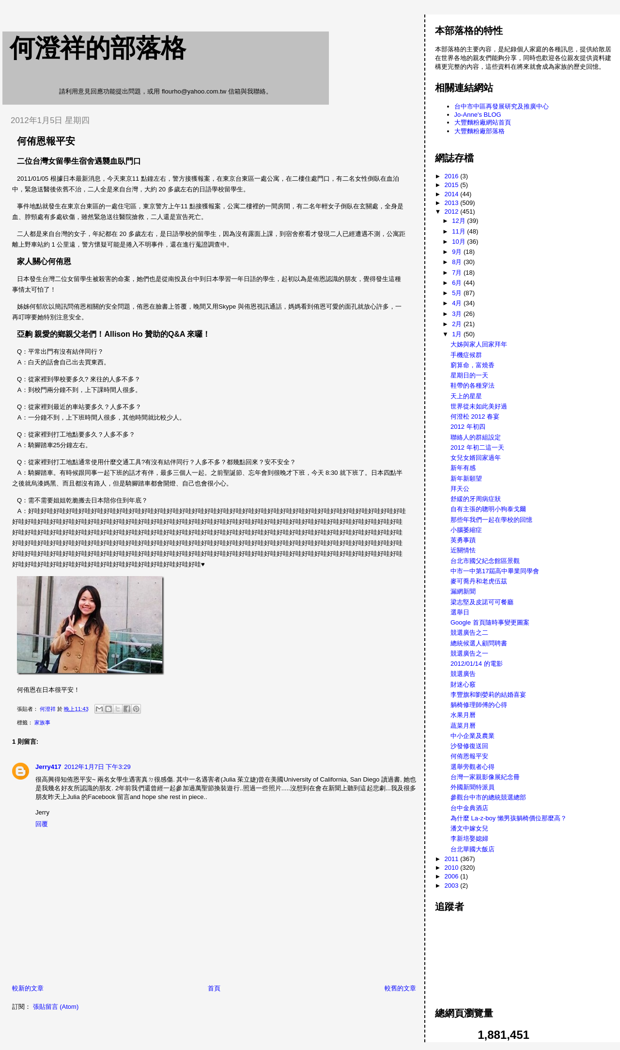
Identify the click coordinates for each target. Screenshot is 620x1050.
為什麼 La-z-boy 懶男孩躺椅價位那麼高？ (508, 818)
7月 (458, 272)
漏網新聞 (463, 591)
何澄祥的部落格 (98, 48)
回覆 (41, 824)
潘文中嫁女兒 (469, 828)
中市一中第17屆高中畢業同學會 (494, 571)
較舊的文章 (400, 988)
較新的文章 (28, 988)
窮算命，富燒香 (472, 365)
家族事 (42, 722)
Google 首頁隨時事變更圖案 (489, 622)
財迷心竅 (463, 684)
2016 (453, 176)
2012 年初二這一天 (477, 447)
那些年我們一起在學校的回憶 (491, 519)
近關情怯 (463, 550)
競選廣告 (463, 673)
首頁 (214, 988)
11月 (459, 231)
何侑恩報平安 (469, 756)
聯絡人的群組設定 (475, 437)
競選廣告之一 (469, 653)
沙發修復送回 (469, 746)
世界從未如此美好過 (478, 406)
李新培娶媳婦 (469, 838)
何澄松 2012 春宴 (474, 416)
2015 (453, 184)
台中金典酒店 (469, 808)
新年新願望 (466, 478)
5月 (458, 293)
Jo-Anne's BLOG (477, 114)
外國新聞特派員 (472, 787)
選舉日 (459, 612)
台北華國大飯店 (472, 849)
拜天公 (459, 488)
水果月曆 (463, 715)
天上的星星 (466, 396)
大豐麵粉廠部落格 (479, 131)
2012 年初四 (467, 426)
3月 (458, 313)
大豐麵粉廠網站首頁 (482, 122)
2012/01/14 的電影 (476, 663)
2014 (453, 194)
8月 (458, 262)
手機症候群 (466, 355)
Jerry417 (48, 766)
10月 (459, 241)
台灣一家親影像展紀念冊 (485, 777)
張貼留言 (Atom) (56, 1006)
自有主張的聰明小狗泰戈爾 (488, 509)
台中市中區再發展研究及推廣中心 (501, 106)
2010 (453, 867)
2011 (453, 858)
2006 (453, 876)
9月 (458, 251)
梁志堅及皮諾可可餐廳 (481, 602)
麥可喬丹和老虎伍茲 (478, 581)
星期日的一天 (469, 375)
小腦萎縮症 (466, 529)
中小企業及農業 (472, 735)
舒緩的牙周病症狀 (475, 498)
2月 (458, 324)
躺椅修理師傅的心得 (478, 704)
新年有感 (463, 467)
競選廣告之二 (469, 632)
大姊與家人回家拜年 (478, 344)
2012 (453, 211)
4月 (458, 303)
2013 (453, 202)
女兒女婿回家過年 (475, 457)
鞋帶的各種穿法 (472, 385)
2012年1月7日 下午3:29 (97, 766)
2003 (453, 885)
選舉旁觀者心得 (472, 766)
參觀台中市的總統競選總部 (488, 797)
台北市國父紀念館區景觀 (485, 560)
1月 (458, 334)
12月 (459, 220)
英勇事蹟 (463, 540)
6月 (458, 282)
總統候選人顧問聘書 (478, 643)
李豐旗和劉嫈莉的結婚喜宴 (488, 694)
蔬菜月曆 (463, 725)
